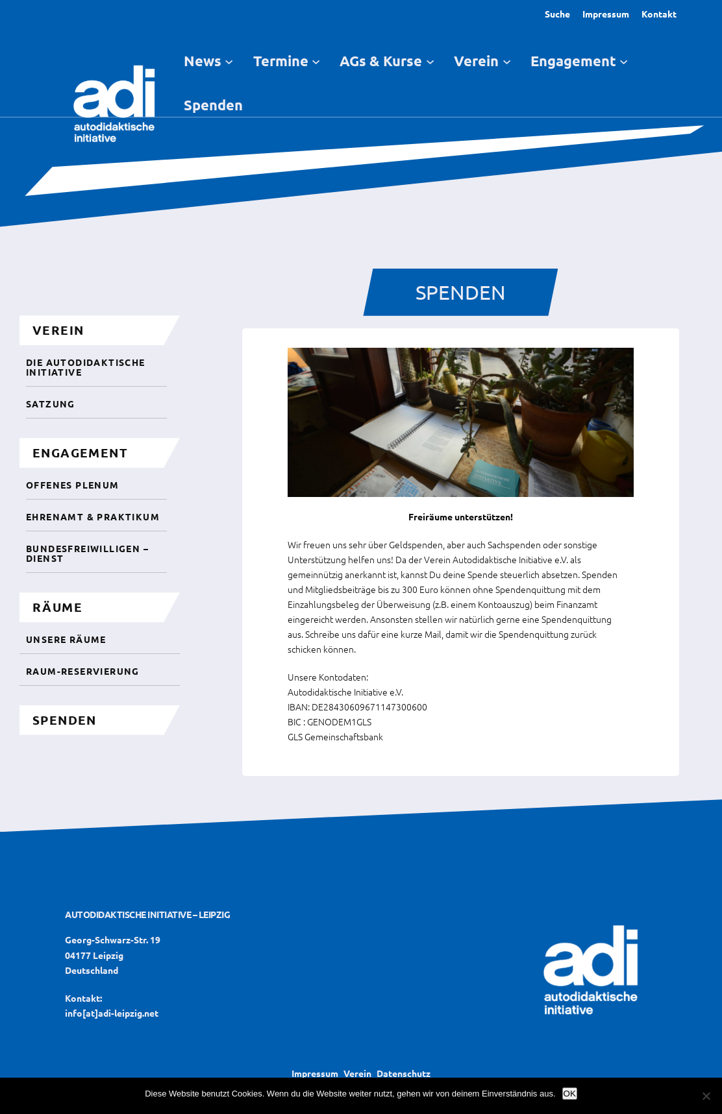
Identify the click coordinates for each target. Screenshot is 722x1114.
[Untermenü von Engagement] (623, 60)
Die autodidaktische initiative (85, 367)
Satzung (50, 403)
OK (570, 1093)
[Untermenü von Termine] (316, 60)
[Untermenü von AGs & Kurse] (430, 60)
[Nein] (705, 1095)
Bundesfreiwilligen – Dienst (87, 553)
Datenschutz (403, 1073)
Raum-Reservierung (83, 671)
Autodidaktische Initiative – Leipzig (147, 914)
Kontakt (659, 13)
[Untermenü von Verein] (507, 60)
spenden (64, 720)
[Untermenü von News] (229, 60)
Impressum (605, 13)
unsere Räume (66, 639)
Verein (357, 1073)
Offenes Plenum (72, 484)
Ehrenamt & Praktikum (93, 516)
